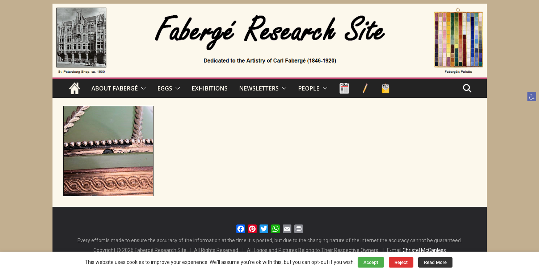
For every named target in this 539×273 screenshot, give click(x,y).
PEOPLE (309, 88)
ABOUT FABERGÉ (115, 88)
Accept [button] (370, 262)
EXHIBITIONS (210, 88)
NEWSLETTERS (259, 88)
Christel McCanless (424, 250)
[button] (531, 96)
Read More (435, 262)
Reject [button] (401, 262)
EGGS (164, 88)
